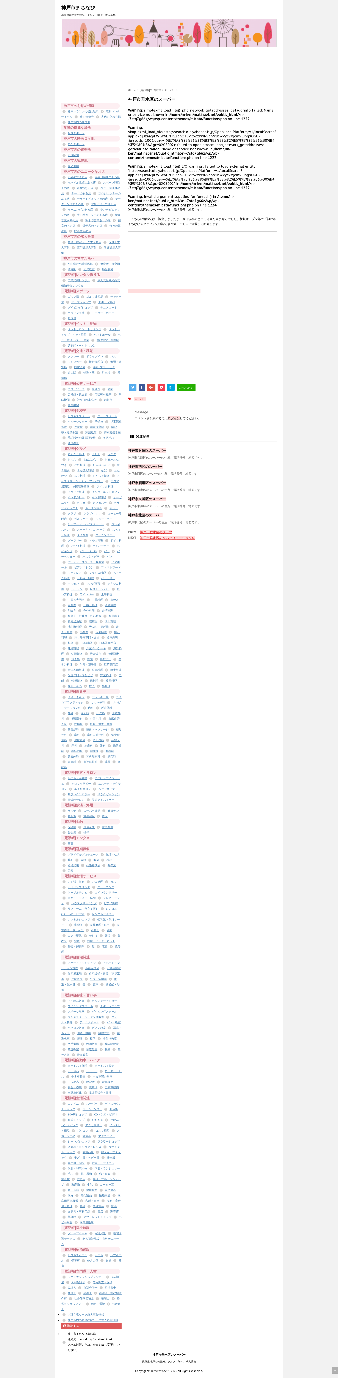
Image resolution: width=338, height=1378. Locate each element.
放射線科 (73, 729)
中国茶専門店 (76, 600)
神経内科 (77, 751)
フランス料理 (97, 573)
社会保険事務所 (87, 400)
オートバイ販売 (104, 1066)
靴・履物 (86, 1174)
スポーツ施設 (106, 302)
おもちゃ (97, 1120)
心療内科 (95, 718)
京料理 (72, 605)
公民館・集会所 (77, 394)
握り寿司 (112, 637)
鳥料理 (106, 686)
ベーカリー (108, 578)
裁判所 (108, 400)
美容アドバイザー (103, 800)
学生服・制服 (76, 1163)
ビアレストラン (84, 567)
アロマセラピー (81, 783)
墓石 (70, 860)
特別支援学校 (112, 432)
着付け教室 (110, 1038)
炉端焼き (77, 654)
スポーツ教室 (76, 1011)
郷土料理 (116, 670)
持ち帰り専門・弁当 (86, 637)
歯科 (77, 735)
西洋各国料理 (76, 670)
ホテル (99, 1255)
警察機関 (73, 405)
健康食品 (91, 1190)
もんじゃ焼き (101, 476)
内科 (91, 708)
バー (107, 551)
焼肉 (90, 659)
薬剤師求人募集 (87, 247)
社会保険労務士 (84, 1298)
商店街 (114, 1109)
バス (113, 356)
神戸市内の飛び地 (79, 122)
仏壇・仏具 (113, 854)
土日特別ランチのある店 (92, 215)
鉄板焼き (77, 681)
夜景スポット (76, 133)
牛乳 (90, 1184)
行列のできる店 (77, 177)
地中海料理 (75, 627)
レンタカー (75, 362)
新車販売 (107, 1082)
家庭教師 (91, 432)
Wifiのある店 (85, 188)
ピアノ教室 (99, 1028)
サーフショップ (81, 302)
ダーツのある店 (81, 193)
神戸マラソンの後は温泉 (83, 111)
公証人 (72, 1288)
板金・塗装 (75, 1087)
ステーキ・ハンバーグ (91, 530)
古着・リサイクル (103, 1163)
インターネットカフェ (106, 492)
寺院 (83, 860)
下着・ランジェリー (107, 1168)
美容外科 (73, 756)
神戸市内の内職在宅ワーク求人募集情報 (93, 1320)
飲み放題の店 (82, 231)
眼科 (103, 745)
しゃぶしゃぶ (101, 465)
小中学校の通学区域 (80, 264)
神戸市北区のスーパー (145, 515)
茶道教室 (73, 1049)
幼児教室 (89, 269)
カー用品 (73, 1071)
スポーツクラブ (110, 1006)
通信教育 (73, 443)
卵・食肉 (104, 1174)
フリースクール (107, 416)
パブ (109, 556)
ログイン (174, 418)
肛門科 (112, 756)
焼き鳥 (75, 659)
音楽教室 (82, 1055)
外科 (70, 713)
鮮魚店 (81, 1179)
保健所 (96, 389)
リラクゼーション (108, 794)
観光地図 (73, 166)
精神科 (110, 751)
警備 (107, 936)
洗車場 (93, 1087)
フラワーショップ (108, 1141)
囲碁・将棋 (84, 1033)
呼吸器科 (106, 708)
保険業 (72, 827)
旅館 (108, 1260)
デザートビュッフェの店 (92, 199)
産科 (74, 745)
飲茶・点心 (75, 686)
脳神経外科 (90, 762)
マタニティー (106, 1136)
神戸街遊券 (87, 117)
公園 (110, 389)
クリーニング (105, 887)
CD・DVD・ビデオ (105, 1114)
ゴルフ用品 (102, 1131)
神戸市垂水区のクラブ (156, 532)
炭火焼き (95, 654)
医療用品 (104, 1195)
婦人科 (85, 713)
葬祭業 (112, 865)
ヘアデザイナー (108, 789)
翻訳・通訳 (98, 1304)
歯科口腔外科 (95, 735)
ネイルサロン (82, 789)
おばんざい (90, 459)
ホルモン (73, 583)
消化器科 (98, 740)
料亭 (70, 643)
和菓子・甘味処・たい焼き (84, 616)
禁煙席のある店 (92, 226)
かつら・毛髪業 (77, 778)
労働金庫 (107, 827)
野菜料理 (105, 675)
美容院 (72, 1217)
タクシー (73, 356)
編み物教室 (112, 1044)
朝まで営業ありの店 (98, 220)
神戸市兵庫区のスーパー (147, 450)
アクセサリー (93, 1125)
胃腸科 (72, 762)
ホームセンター (92, 1109)
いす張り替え (76, 882)
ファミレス (75, 573)
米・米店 (73, 1190)
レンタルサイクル (103, 914)
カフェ (81, 503)
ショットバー (103, 519)
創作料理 (89, 610)
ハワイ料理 (78, 546)
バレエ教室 (114, 1022)
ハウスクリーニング (84, 903)
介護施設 (100, 1233)
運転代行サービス (104, 367)
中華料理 (97, 600)
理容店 (114, 1211)
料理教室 (104, 1033)
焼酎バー (105, 659)
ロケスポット (76, 144)
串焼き (114, 600)
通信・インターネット (101, 941)
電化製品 (86, 1195)
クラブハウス (91, 513)
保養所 (75, 1260)
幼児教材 (107, 269)
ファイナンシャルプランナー (86, 1277)
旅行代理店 (96, 362)
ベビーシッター (77, 421)
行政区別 (73, 155)
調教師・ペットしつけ (82, 345)
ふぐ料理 (79, 476)
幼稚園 (72, 269)
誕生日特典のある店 (107, 177)
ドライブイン (94, 356)
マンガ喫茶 (93, 583)
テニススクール (89, 1022)
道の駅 (72, 372)
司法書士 (110, 1288)
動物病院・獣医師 (108, 340)
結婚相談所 (93, 865)
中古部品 (73, 1082)
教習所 (90, 1082)
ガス (113, 882)
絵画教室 (91, 1044)
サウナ (72, 811)
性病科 (78, 724)
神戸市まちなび (78, 8)
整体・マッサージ (97, 729)
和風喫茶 (114, 616)
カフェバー (100, 503)
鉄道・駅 (89, 372)
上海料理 (106, 594)
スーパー (140, 399)
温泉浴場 (89, 816)
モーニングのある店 (80, 209)
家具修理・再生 (100, 925)
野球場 (72, 318)
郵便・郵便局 (76, 946)
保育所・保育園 (110, 264)
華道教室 (91, 1049)
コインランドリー (106, 892)
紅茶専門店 (111, 664)
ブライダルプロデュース (83, 854)
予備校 (99, 421)
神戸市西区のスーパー (145, 466)
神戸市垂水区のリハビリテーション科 (167, 538)
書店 (100, 1211)
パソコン (82, 1131)
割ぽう (72, 610)
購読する (71, 1326)
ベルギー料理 (85, 578)
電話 (105, 946)
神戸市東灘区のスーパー (147, 499)
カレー (114, 508)
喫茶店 (93, 621)
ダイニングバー (105, 535)
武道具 (87, 1136)
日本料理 (86, 643)
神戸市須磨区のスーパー (147, 483)
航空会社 (79, 367)
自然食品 (110, 1190)
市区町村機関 (103, 394)
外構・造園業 (98, 979)
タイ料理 (82, 535)
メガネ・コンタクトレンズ (84, 1147)
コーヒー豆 (107, 1184)
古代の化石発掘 (111, 117)
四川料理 (110, 621)
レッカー (91, 1071)
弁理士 (72, 1293)
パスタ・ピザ (91, 556)
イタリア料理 (76, 492)
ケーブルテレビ (77, 892)
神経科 (94, 751)
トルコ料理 (96, 540)
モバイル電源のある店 (82, 182)
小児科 (100, 713)
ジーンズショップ (79, 1141)
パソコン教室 (76, 1028)
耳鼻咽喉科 (93, 756)
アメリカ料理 (105, 486)
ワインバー (87, 594)
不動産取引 (92, 968)
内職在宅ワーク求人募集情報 (86, 1315)
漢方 (70, 1195)
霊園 (70, 871)
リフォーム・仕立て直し (83, 909)
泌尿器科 (79, 740)
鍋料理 (94, 681)
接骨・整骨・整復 (101, 724)
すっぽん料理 (85, 470)
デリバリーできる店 (103, 204)
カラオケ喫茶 (93, 508)
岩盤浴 (72, 816)
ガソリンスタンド (79, 887)
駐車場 (106, 372)
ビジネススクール (79, 416)
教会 (96, 860)
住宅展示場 (75, 973)
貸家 (95, 984)
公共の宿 (92, 1260)
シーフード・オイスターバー (86, 524)
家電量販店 (87, 1222)
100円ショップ (77, 1114)
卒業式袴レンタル (79, 280)
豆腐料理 (97, 670)
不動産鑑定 (114, 968)
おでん (72, 459)
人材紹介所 (78, 1282)
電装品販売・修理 (100, 1093)
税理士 (105, 1298)
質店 (77, 941)
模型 (92, 1038)
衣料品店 (88, 1152)
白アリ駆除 (75, 936)
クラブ (72, 513)
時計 (82, 1206)
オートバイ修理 (77, 1066)
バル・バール (88, 551)
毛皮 (70, 1174)
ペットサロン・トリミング (84, 329)
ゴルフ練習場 (94, 297)
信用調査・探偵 (102, 1282)
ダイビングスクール (104, 1011)
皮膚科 (88, 745)
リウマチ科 (98, 702)
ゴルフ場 (73, 297)
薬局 (107, 762)
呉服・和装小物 (77, 1168)
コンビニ (73, 1104)
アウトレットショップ (97, 1217)
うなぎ (112, 454)
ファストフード (111, 567)
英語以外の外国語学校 (82, 438)
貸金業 (72, 832)
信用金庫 (89, 827)
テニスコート (108, 307)
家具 (114, 1206)
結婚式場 (73, 865)
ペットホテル (102, 335)
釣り (107, 1049)
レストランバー (100, 589)
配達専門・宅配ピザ (80, 675)
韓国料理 (111, 681)
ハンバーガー (101, 546)
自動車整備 (112, 1087)
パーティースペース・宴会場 (86, 562)
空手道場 (73, 1044)
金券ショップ (76, 1120)
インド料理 (99, 497)
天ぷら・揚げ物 (99, 627)
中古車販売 (78, 1076)
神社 (109, 860)
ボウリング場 (76, 313)
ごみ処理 (97, 882)
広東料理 (101, 632)
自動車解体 (75, 1093)
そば (104, 470)
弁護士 (87, 1293)
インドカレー (76, 497)
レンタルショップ (79, 919)
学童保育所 (97, 427)
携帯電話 (98, 1206)
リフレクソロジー (79, 794)
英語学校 (108, 438)
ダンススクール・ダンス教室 (86, 1017)
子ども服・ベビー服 (86, 1157)
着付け (93, 936)
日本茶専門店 (107, 643)
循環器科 (77, 718)
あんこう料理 (76, 454)
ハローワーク (76, 389)
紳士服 (111, 1157)
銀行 (86, 832)
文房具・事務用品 (79, 1211)
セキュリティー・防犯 (82, 898)
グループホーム (77, 1233)
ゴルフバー (81, 519)
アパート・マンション (82, 963)
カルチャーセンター (104, 1001)
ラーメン (77, 589)
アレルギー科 (100, 697)
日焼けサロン (76, 800)
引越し (95, 930)
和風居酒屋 (75, 621)
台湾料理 (107, 610)
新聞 (109, 930)
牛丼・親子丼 (88, 664)
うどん (96, 454)
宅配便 (78, 925)
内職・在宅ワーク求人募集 (84, 242)
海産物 (75, 1184)
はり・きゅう (76, 697)
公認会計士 (90, 1288)
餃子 (92, 686)
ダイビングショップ (80, 307)
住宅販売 (77, 979)
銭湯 (105, 816)
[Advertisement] (206, 57)
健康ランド (115, 811)
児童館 (78, 427)
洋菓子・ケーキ (96, 648)
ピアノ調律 (111, 903)
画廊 (70, 843)
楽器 (80, 1038)
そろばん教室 (76, 1001)
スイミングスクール (80, 1006)
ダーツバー (75, 540)
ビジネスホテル (77, 1255)
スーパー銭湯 (91, 811)
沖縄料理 (73, 648)
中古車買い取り (102, 1076)
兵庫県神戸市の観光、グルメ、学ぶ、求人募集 (169, 1361)
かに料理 (79, 465)
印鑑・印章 (92, 1201)
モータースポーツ (103, 313)
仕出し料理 (90, 605)
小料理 (84, 632)
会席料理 (110, 605)
